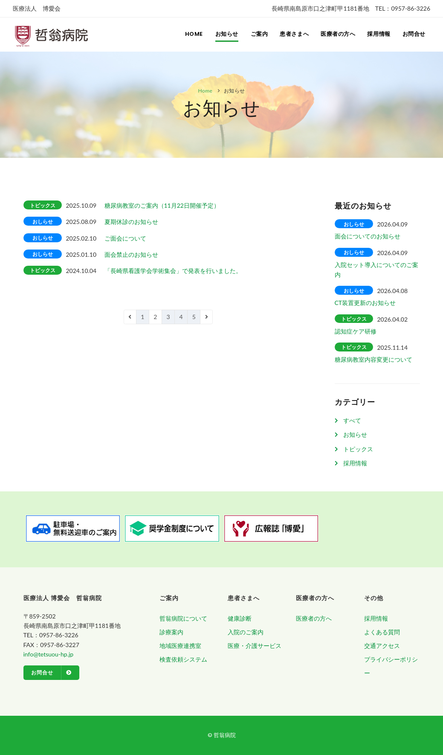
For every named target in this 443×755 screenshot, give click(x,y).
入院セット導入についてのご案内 (376, 269)
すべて (352, 420)
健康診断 (240, 618)
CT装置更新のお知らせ (365, 302)
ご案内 (255, 35)
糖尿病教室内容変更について (373, 359)
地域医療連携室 (180, 645)
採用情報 (377, 35)
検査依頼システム (183, 659)
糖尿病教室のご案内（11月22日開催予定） (162, 205)
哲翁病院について (183, 618)
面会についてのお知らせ (367, 236)
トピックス (358, 449)
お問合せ (413, 35)
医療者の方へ (335, 35)
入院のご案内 (245, 632)
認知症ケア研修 (355, 331)
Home (188, 35)
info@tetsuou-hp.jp (48, 654)
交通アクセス (382, 645)
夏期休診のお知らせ (131, 221)
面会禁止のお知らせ (131, 254)
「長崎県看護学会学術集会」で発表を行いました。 (173, 270)
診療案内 (171, 632)
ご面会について (125, 238)
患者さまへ (291, 35)
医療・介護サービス (254, 645)
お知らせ (221, 35)
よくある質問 (382, 632)
